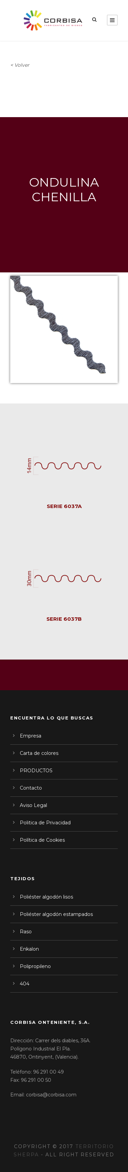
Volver (21, 65)
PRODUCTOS (36, 770)
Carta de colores (39, 753)
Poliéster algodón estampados (56, 914)
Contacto (31, 788)
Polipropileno (35, 966)
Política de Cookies (42, 840)
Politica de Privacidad (45, 823)
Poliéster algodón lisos (46, 897)
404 (24, 984)
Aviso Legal (33, 805)
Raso (26, 932)
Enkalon (29, 949)
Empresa (30, 736)
